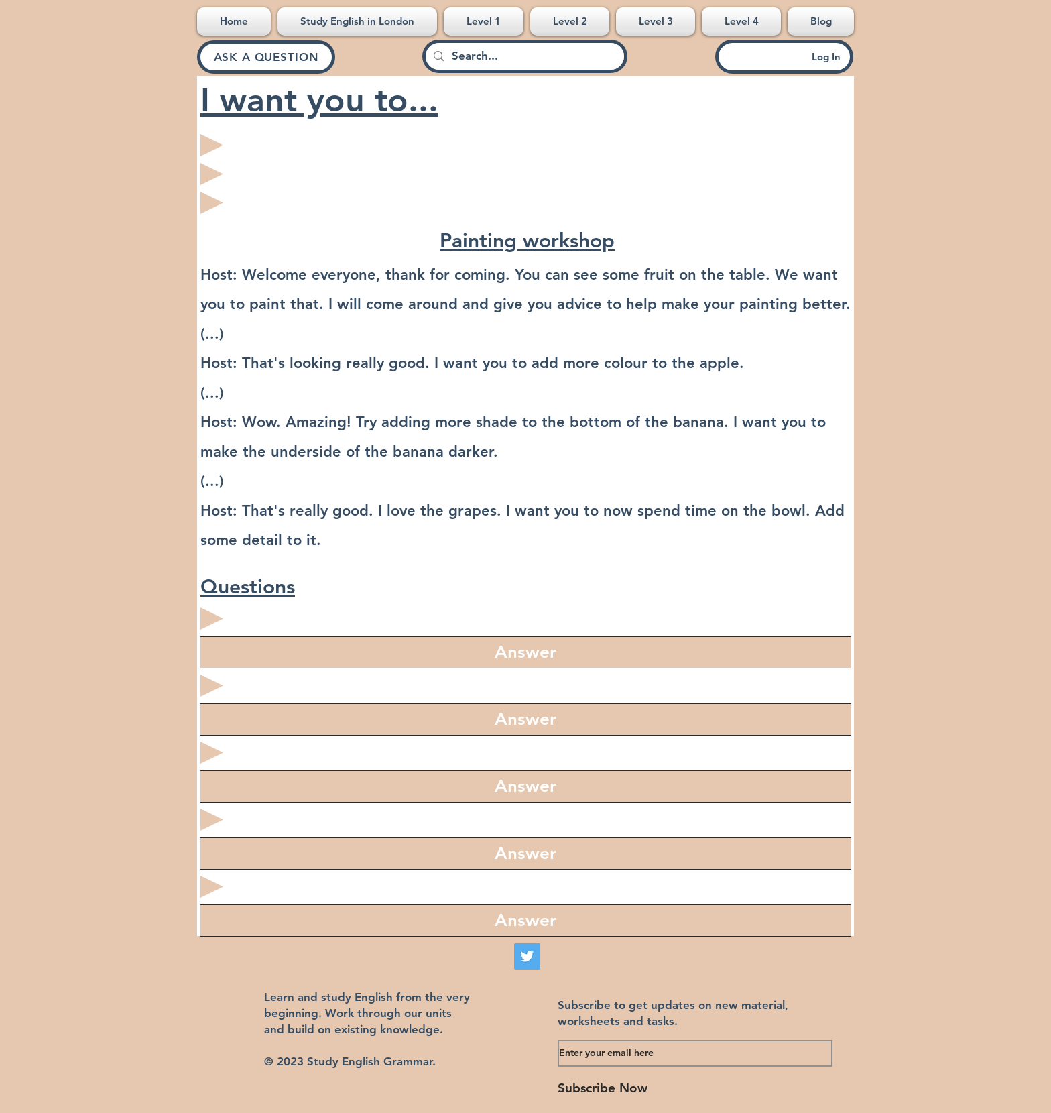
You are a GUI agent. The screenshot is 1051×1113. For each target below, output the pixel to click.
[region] (525, 652)
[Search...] (524, 56)
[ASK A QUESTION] (266, 57)
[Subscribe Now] (668, 1088)
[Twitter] (527, 956)
